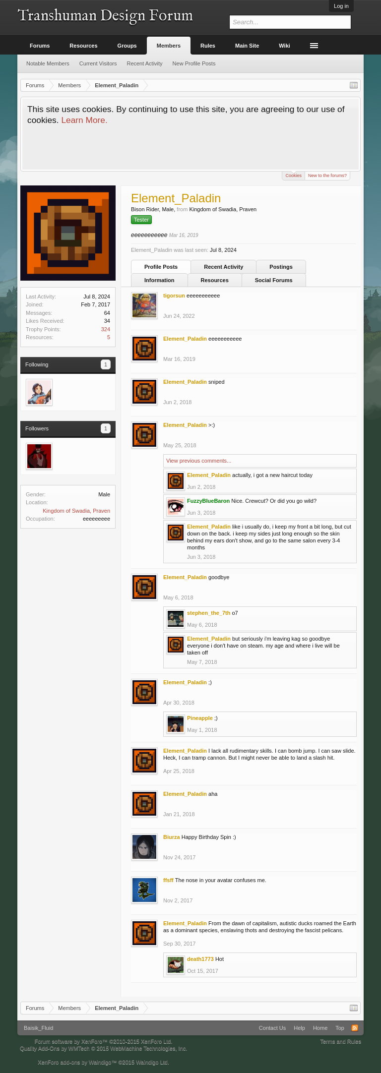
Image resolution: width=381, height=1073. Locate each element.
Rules (207, 46)
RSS (355, 1028)
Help (299, 1028)
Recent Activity (223, 267)
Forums (40, 46)
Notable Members (47, 63)
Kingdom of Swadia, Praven (76, 511)
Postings (280, 267)
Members (169, 46)
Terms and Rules (340, 1041)
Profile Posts (161, 267)
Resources (215, 280)
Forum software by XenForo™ (104, 1041)
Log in (341, 6)
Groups (127, 46)
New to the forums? (327, 175)
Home (320, 1028)
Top (339, 1028)
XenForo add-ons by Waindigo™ (77, 1062)
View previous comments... (198, 461)
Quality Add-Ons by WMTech (103, 1048)
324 (105, 329)
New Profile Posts (194, 63)
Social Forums (274, 280)
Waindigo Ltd (152, 1062)
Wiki (284, 46)
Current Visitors (98, 63)
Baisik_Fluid (38, 1028)
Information (159, 280)
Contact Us (272, 1028)
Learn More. (84, 120)
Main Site (247, 46)
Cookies (293, 175)
